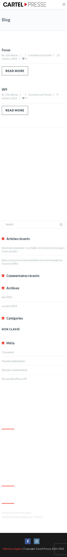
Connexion (8, 352)
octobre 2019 (9, 306)
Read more (15, 71)
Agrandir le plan (10, 471)
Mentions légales (12, 548)
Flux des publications (13, 361)
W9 (4, 89)
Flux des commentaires (14, 369)
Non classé (11, 329)
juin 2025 (7, 297)
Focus (6, 50)
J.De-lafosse (11, 55)
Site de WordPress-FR (14, 378)
